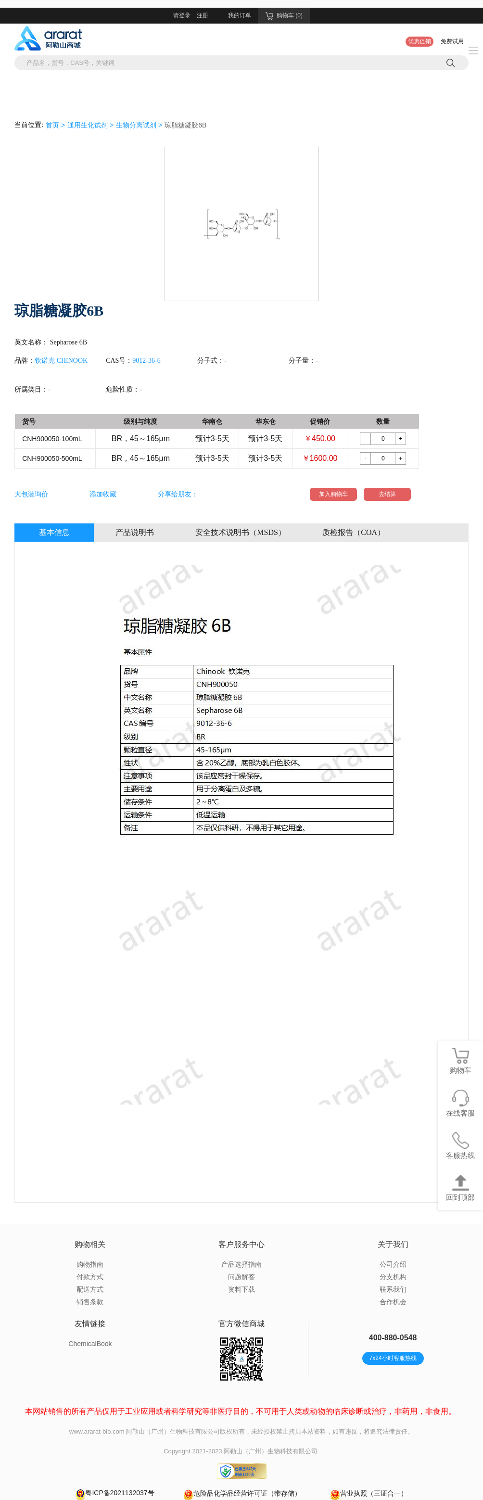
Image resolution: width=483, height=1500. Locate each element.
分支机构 (393, 1277)
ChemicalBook (90, 1343)
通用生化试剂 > (90, 125)
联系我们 (393, 1289)
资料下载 (241, 1289)
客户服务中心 (241, 1244)
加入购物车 (333, 494)
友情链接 (90, 1324)
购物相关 (90, 1244)
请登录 (182, 15)
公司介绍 (393, 1264)
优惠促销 (419, 41)
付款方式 (89, 1277)
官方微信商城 (241, 1324)
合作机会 (393, 1302)
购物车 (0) (284, 16)
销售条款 (89, 1302)
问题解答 (241, 1277)
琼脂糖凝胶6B (185, 125)
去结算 (387, 494)
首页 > (55, 125)
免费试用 (452, 41)
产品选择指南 (241, 1264)
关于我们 (393, 1244)
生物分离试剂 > (139, 125)
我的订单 (239, 15)
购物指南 (89, 1264)
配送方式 (89, 1289)
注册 (202, 15)
